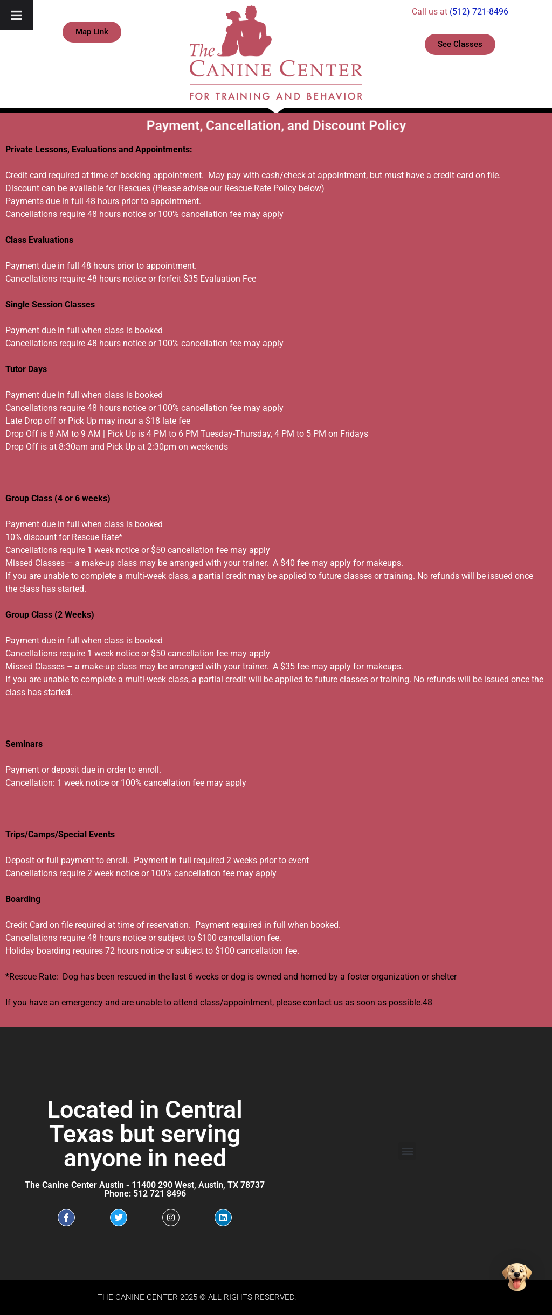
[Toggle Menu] (16, 15)
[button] (407, 1151)
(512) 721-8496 (479, 11)
